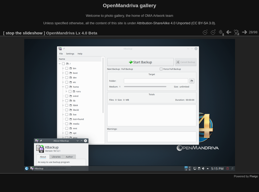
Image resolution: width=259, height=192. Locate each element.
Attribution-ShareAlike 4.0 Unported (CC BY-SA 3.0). (176, 23)
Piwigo (254, 176)
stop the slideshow (24, 33)
